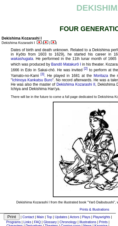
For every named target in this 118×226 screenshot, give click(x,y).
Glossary (50, 222)
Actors (74, 217)
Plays (86, 217)
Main (40, 217)
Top (49, 217)
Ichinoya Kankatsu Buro (32, 80)
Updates (61, 217)
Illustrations (87, 222)
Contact (28, 217)
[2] (85, 68)
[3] (42, 74)
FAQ (37, 222)
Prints (103, 222)
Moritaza (100, 75)
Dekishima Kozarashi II (75, 84)
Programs (13, 222)
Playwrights (101, 217)
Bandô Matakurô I (66, 64)
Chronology (68, 222)
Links (27, 222)
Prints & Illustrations (94, 209)
